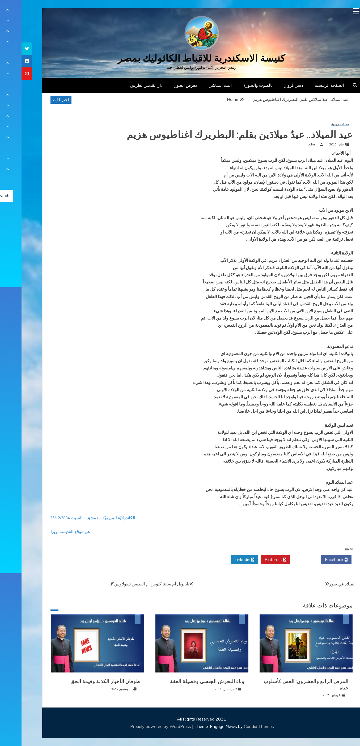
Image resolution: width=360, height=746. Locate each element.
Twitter (284, 559)
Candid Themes (237, 726)
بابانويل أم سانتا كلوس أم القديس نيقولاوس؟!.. (128, 584)
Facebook (314, 559)
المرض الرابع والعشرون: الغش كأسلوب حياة (284, 684)
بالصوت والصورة (236, 85)
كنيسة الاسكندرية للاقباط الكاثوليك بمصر (180, 58)
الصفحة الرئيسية (307, 85)
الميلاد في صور (321, 584)
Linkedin (223, 559)
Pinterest (254, 559)
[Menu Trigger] (334, 11)
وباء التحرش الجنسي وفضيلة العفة (186, 681)
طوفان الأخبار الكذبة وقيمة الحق (83, 681)
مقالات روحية (318, 124)
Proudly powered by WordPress (140, 726)
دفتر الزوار (272, 85)
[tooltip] (5, 48)
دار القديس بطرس (125, 85)
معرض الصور (164, 85)
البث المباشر (199, 85)
